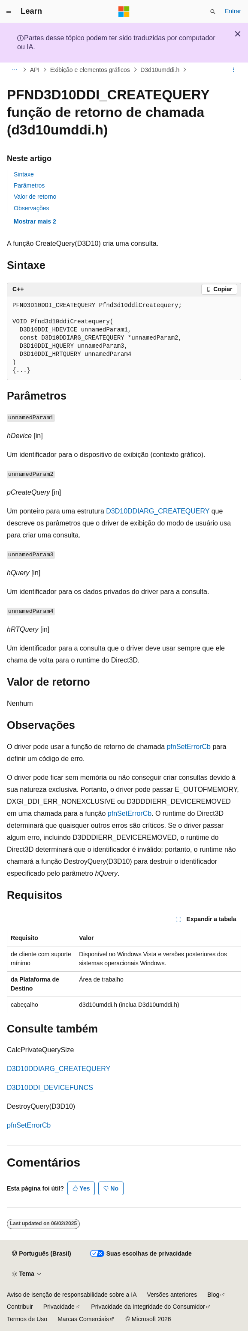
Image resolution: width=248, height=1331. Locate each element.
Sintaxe (24, 174)
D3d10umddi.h (159, 69)
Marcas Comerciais (83, 1319)
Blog (213, 1294)
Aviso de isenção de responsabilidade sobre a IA (72, 1294)
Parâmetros (29, 185)
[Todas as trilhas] (14, 70)
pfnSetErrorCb (189, 746)
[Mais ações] (233, 70)
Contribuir (20, 1306)
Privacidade (59, 1306)
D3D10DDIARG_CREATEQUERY (157, 511)
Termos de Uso (27, 1319)
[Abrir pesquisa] (212, 11)
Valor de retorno (35, 196)
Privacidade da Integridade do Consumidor (148, 1306)
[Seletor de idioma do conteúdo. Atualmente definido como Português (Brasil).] (41, 1254)
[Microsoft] (124, 11)
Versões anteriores (172, 1294)
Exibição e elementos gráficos (90, 69)
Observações (31, 208)
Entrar (233, 11)
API (35, 69)
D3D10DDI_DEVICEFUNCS (50, 1087)
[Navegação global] (8, 11)
